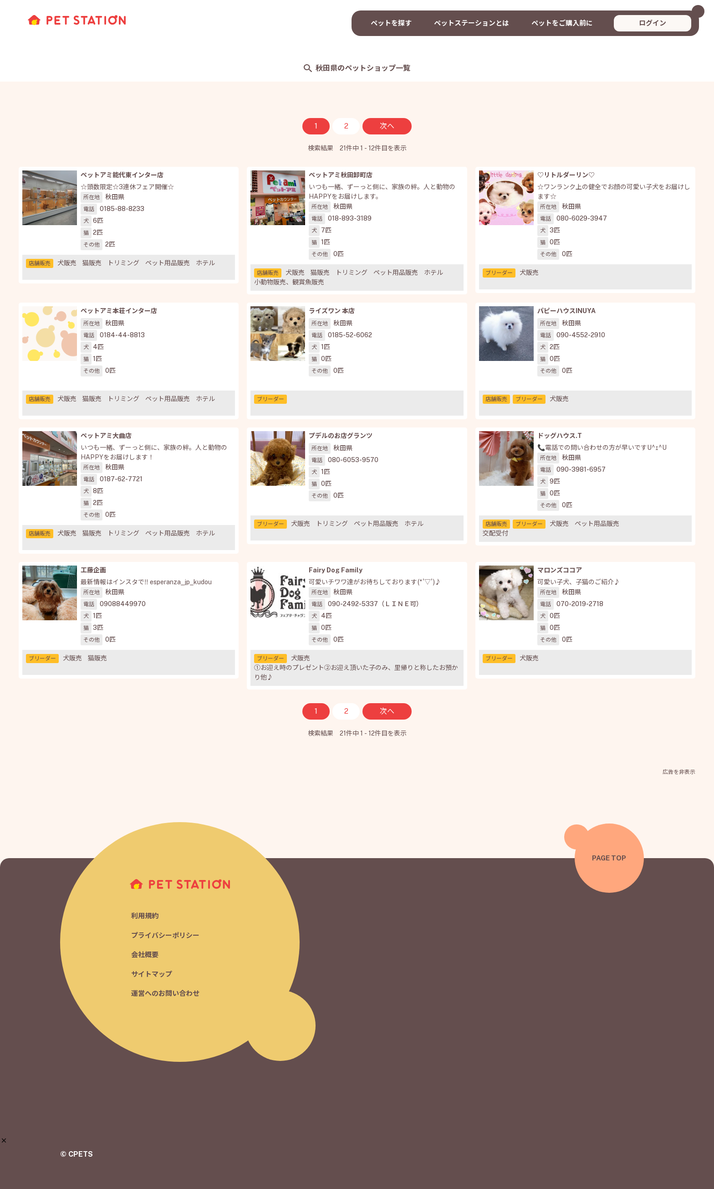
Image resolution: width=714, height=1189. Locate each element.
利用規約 (144, 916)
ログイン (652, 23)
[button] (3, 1140)
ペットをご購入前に (562, 23)
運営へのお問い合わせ (165, 994)
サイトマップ (151, 974)
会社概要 (144, 955)
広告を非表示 (679, 772)
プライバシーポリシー (165, 935)
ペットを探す (391, 23)
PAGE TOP (609, 858)
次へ (387, 126)
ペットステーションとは (471, 23)
